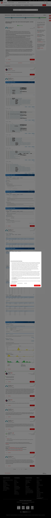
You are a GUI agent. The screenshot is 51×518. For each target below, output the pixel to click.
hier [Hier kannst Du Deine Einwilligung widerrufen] (22, 264)
